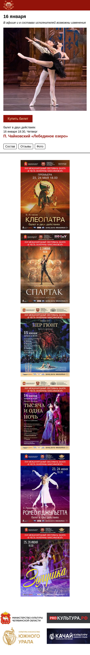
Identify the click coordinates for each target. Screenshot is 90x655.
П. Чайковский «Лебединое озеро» (35, 136)
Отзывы (25, 146)
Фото (40, 146)
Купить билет (18, 118)
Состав (10, 146)
